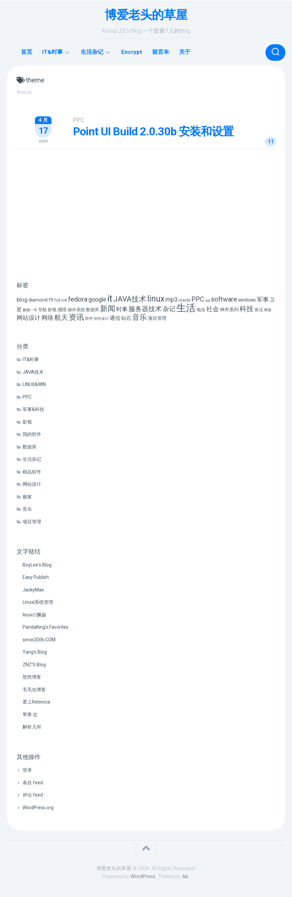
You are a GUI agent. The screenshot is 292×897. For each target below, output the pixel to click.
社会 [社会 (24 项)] (212, 309)
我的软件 (32, 434)
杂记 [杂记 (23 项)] (169, 309)
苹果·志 (30, 714)
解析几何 (32, 726)
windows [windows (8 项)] (247, 300)
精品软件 (32, 471)
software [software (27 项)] (224, 299)
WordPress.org (38, 807)
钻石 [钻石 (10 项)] (126, 318)
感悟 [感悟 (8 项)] (62, 309)
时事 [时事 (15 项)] (122, 309)
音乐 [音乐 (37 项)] (139, 317)
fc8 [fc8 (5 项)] (64, 300)
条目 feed (33, 782)
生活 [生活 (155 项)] (186, 308)
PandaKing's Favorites (45, 627)
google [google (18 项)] (97, 299)
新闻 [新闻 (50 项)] (107, 308)
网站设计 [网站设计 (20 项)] (29, 317)
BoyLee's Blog (37, 565)
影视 (27, 422)
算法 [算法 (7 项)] (258, 309)
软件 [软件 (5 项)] (89, 318)
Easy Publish (36, 577)
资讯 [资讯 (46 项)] (76, 317)
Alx (185, 876)
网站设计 (32, 484)
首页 (26, 52)
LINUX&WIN (34, 384)
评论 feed (33, 795)
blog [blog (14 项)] (22, 300)
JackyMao (33, 589)
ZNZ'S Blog (34, 664)
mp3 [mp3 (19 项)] (171, 299)
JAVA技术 (33, 372)
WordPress (143, 876)
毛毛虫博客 (34, 689)
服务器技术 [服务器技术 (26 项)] (145, 309)
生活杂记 (92, 52)
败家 (27, 496)
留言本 (160, 52)
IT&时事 (52, 52)
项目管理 (32, 521)
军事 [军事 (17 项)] (263, 299)
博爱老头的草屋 (146, 15)
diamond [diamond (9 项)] (38, 300)
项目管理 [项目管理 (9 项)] (157, 318)
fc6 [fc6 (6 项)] (57, 300)
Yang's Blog (35, 652)
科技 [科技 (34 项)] (246, 309)
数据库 (30, 446)
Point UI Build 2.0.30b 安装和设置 (153, 131)
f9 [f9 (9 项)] (51, 300)
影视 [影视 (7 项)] (52, 309)
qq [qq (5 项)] (207, 300)
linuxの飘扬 (34, 614)
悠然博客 (32, 677)
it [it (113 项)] (109, 298)
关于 (184, 52)
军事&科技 (33, 409)
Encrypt (131, 52)
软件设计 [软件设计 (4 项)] (101, 319)
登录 (27, 770)
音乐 (27, 509)
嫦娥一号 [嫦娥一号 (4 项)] (30, 310)
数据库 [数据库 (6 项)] (92, 309)
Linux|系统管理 (38, 602)
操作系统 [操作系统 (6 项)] (76, 309)
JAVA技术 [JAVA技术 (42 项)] (129, 299)
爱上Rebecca (36, 702)
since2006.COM (39, 639)
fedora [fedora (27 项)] (77, 299)
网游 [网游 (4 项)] (267, 310)
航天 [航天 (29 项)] (61, 317)
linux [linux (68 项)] (155, 299)
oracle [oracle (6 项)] (184, 300)
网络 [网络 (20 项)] (47, 317)
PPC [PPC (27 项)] (197, 299)
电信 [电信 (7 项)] (201, 309)
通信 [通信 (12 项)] (115, 318)
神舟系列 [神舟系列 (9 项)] (229, 310)
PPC (78, 119)
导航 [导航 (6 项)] (42, 309)
